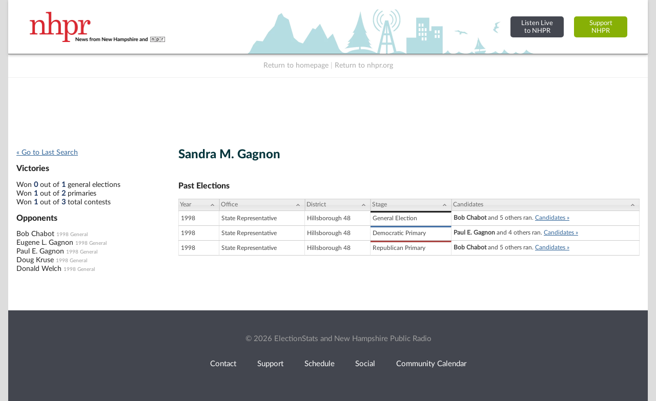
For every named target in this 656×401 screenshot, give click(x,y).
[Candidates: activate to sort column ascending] (546, 205)
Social (365, 364)
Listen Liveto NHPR (537, 27)
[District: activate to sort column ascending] (338, 205)
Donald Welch (38, 268)
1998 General (72, 234)
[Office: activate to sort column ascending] (262, 205)
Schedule (319, 364)
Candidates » (552, 218)
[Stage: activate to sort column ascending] (411, 205)
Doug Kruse (35, 260)
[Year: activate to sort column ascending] (198, 205)
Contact (223, 364)
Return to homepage (296, 65)
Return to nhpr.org (364, 65)
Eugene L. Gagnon (44, 242)
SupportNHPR (600, 27)
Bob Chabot (35, 234)
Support (270, 364)
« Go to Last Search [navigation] (47, 152)
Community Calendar (431, 364)
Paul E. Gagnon (40, 251)
